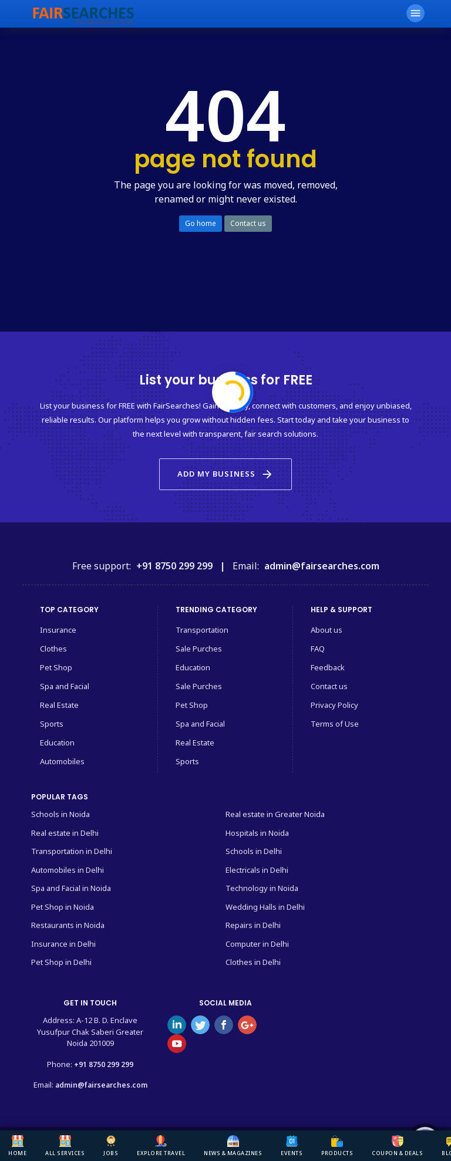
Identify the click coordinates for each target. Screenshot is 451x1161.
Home (17, 1146)
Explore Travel (161, 1146)
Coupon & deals (397, 1146)
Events (291, 1146)
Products (337, 1146)
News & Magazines (233, 1146)
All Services (65, 1146)
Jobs (110, 1146)
